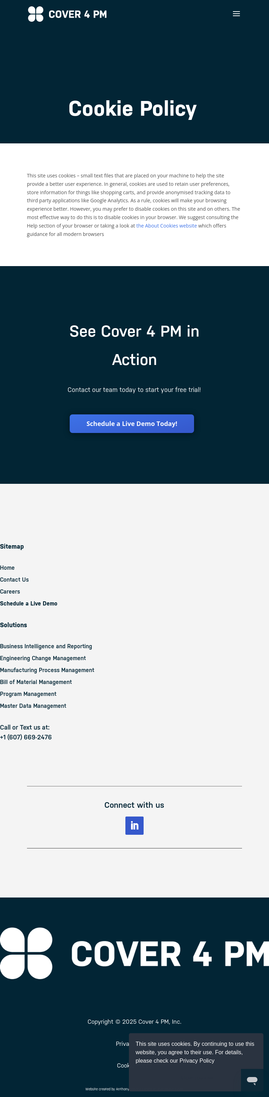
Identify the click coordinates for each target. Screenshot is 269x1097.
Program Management (28, 694)
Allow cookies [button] (196, 1078)
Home (7, 567)
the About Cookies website (166, 225)
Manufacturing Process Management (47, 670)
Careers (10, 591)
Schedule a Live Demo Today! (132, 423)
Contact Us (14, 579)
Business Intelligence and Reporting (46, 646)
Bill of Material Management (36, 682)
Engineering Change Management (43, 658)
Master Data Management (33, 706)
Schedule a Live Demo (28, 603)
